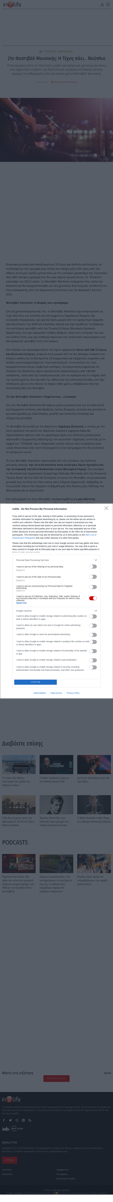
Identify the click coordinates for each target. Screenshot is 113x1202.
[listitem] (56, 559)
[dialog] (56, 601)
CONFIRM (36, 682)
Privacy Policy (73, 693)
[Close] (107, 508)
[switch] (93, 566)
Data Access (56, 693)
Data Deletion (40, 693)
